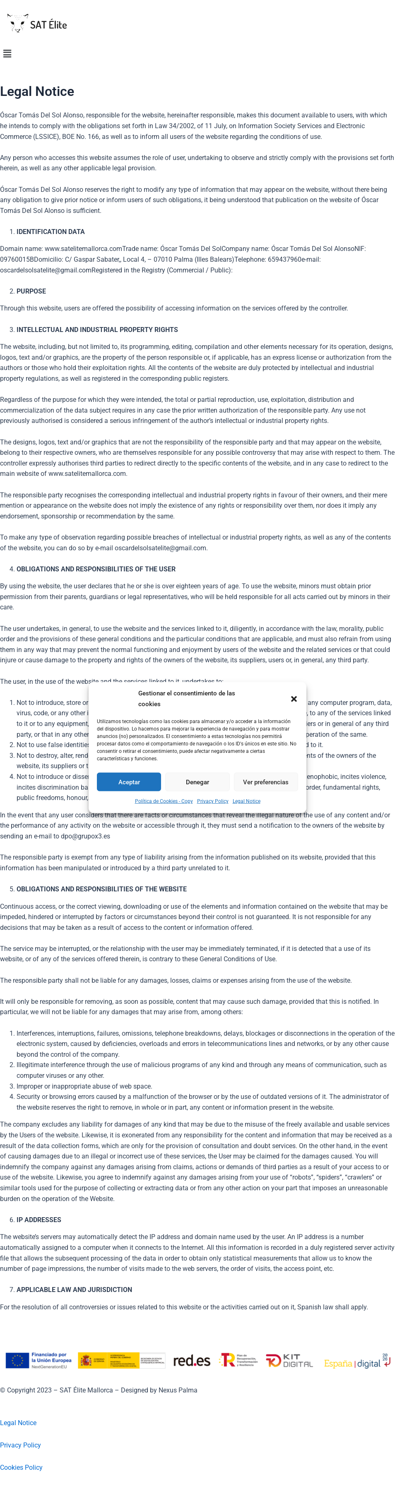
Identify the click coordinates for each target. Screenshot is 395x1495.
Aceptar (129, 782)
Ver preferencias (266, 782)
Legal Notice (246, 801)
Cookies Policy (21, 1467)
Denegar (197, 782)
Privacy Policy (213, 801)
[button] (294, 699)
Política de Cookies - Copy (164, 801)
